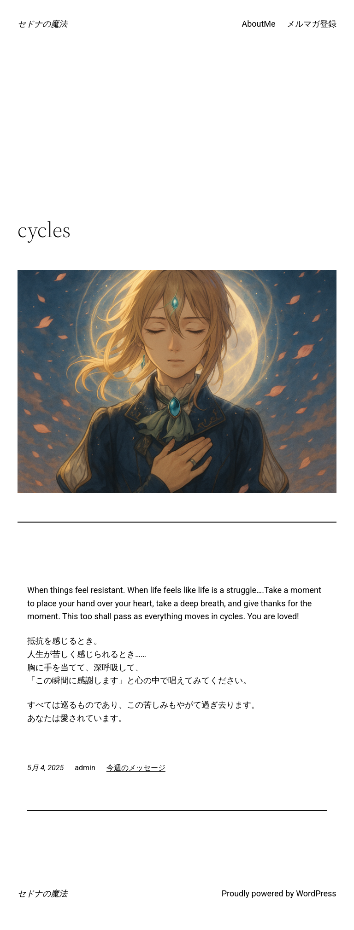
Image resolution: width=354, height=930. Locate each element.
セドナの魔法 (42, 24)
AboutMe (258, 24)
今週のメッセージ (135, 767)
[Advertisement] (177, 141)
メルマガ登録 (311, 24)
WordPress (316, 893)
